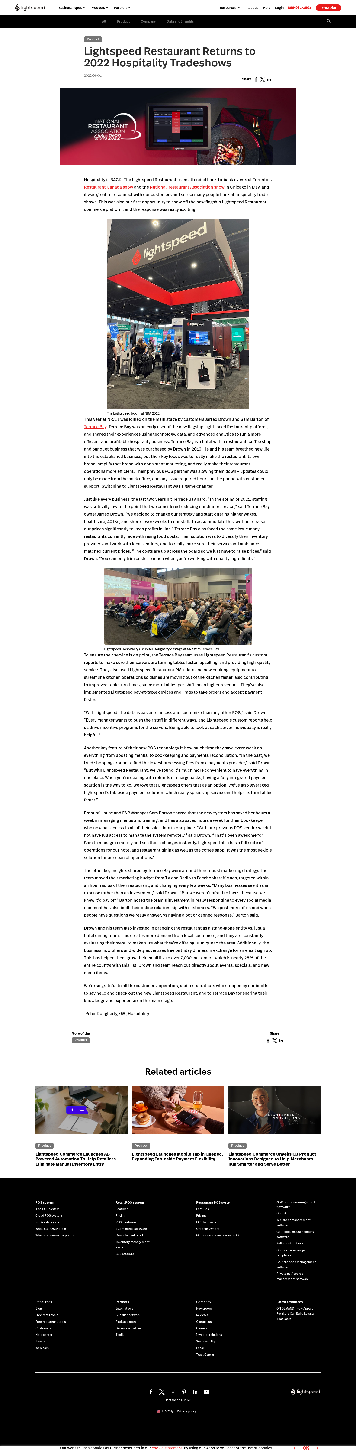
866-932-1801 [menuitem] (299, 7)
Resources (43, 1302)
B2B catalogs (125, 1254)
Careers (202, 1328)
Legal (200, 1348)
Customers (43, 1328)
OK (306, 1444)
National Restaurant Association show (187, 187)
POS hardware (126, 1222)
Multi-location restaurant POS (217, 1235)
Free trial (329, 7)
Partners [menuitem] (121, 7)
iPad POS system (47, 1209)
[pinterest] (183, 1391)
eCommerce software (131, 1229)
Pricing (120, 1216)
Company (148, 21)
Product (123, 21)
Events (40, 1341)
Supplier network (128, 1315)
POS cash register (48, 1222)
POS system (44, 1202)
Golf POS (282, 1213)
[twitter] (161, 1391)
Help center (43, 1335)
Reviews (202, 1315)
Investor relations (209, 1335)
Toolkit (120, 1335)
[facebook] (150, 1391)
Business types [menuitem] (70, 7)
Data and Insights (180, 21)
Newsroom (204, 1308)
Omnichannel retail (129, 1235)
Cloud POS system (48, 1216)
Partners (122, 1302)
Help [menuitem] (266, 7)
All (104, 21)
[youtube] (205, 1391)
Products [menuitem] (98, 7)
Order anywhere (207, 1229)
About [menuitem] (253, 7)
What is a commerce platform (56, 1235)
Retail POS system (130, 1202)
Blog (38, 1308)
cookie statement (167, 1444)
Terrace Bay (95, 427)
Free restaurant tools (50, 1322)
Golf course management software (295, 1204)
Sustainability (205, 1341)
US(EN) (167, 1411)
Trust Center (205, 1355)
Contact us (204, 1322)
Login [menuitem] (279, 7)
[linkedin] (194, 1391)
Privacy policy (186, 1411)
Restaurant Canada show (108, 187)
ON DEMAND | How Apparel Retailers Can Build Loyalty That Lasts (295, 1313)
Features (122, 1209)
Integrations (124, 1308)
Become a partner (128, 1328)
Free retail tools (46, 1315)
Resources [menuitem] (228, 7)
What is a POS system (50, 1229)
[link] (299, 7)
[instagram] (172, 1391)
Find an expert (126, 1322)
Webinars (42, 1348)
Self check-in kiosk (289, 1243)
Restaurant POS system (214, 1202)
